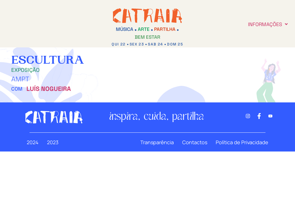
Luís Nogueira (48, 89)
